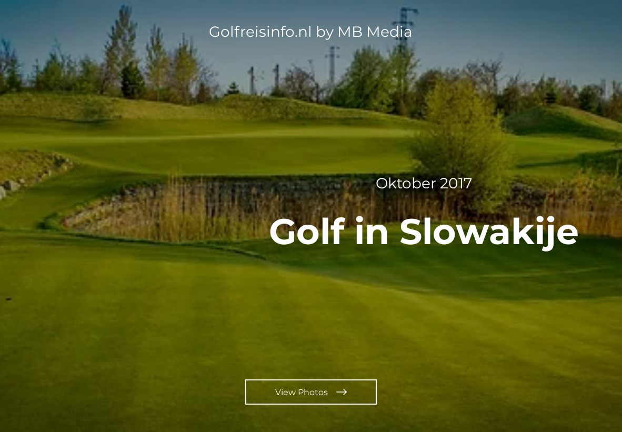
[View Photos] (311, 392)
